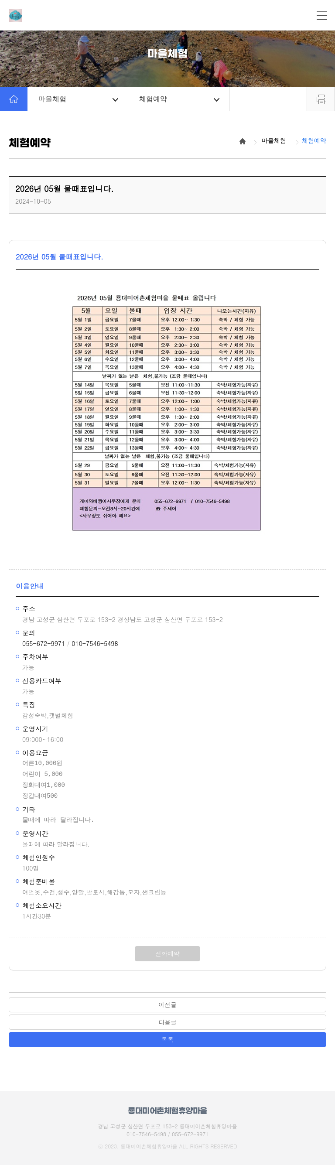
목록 (167, 1039)
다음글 (167, 1022)
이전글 (167, 1004)
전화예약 (167, 953)
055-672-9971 (43, 643)
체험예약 (179, 98)
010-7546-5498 (95, 643)
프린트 (321, 99)
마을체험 (78, 98)
